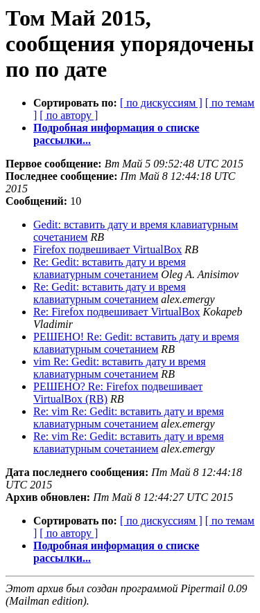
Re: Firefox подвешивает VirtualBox (116, 312)
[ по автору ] (69, 115)
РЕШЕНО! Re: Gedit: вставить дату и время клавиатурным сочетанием (136, 343)
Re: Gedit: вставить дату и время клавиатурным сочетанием (109, 268)
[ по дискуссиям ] (161, 103)
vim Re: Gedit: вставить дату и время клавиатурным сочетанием (119, 368)
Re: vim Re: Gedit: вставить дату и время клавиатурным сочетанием (128, 417)
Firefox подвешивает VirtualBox (107, 249)
